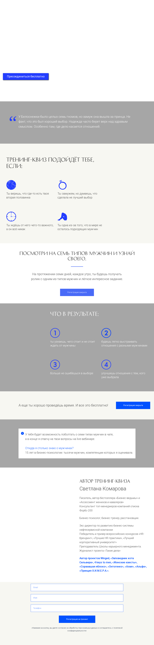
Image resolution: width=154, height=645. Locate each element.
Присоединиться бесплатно (26, 76)
